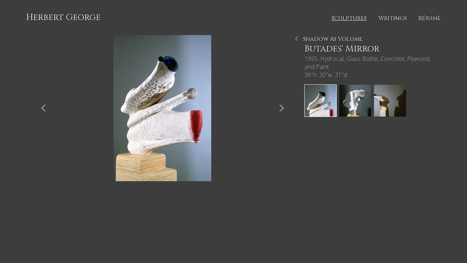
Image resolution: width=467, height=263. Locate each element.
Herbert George (63, 17)
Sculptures (349, 18)
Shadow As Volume (333, 39)
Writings (392, 18)
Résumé (429, 18)
